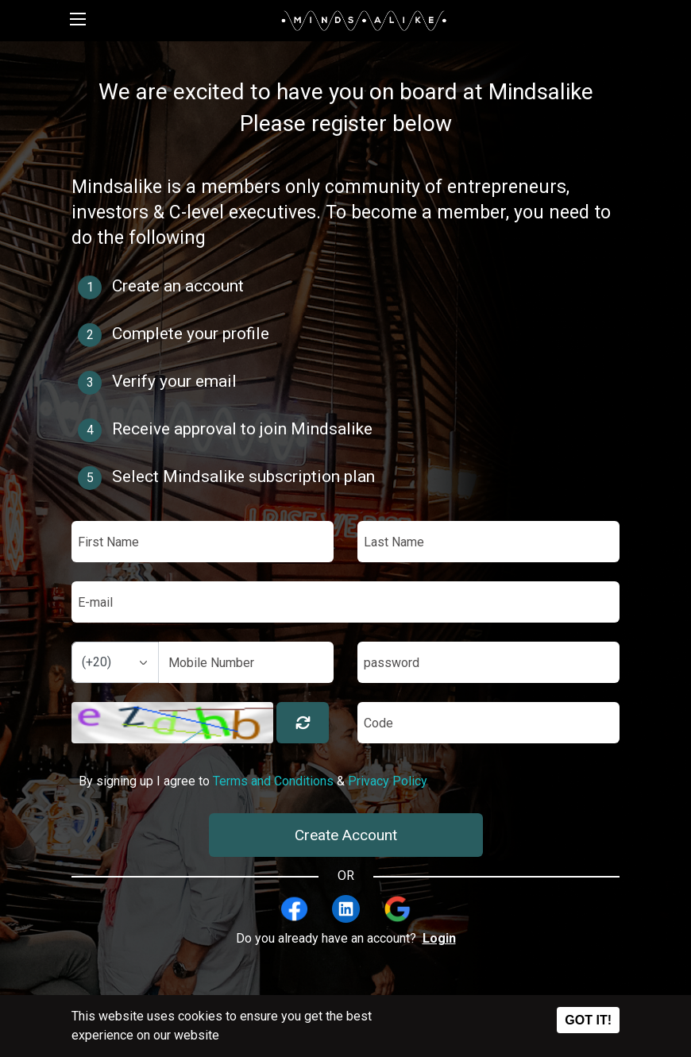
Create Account (346, 835)
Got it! (588, 1020)
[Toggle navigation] (78, 21)
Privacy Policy (387, 781)
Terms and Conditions (273, 781)
